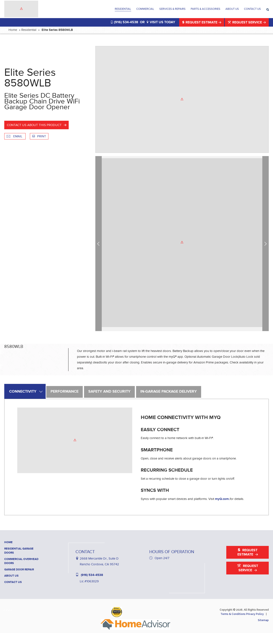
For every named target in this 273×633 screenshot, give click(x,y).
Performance (64, 391)
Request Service (245, 22)
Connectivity (22, 391)
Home (13, 30)
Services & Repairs (172, 9)
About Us (232, 9)
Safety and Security (109, 391)
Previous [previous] (99, 243)
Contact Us (252, 9)
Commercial (145, 9)
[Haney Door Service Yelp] (9, 609)
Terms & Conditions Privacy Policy (242, 614)
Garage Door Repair (19, 569)
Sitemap (263, 620)
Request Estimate (200, 22)
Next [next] (266, 243)
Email (15, 136)
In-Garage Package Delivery (168, 391)
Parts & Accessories (205, 9)
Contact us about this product (34, 125)
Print (39, 136)
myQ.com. (222, 499)
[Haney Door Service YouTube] (12, 609)
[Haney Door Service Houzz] (7, 609)
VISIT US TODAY (160, 22)
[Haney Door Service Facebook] (5, 609)
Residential (123, 9)
